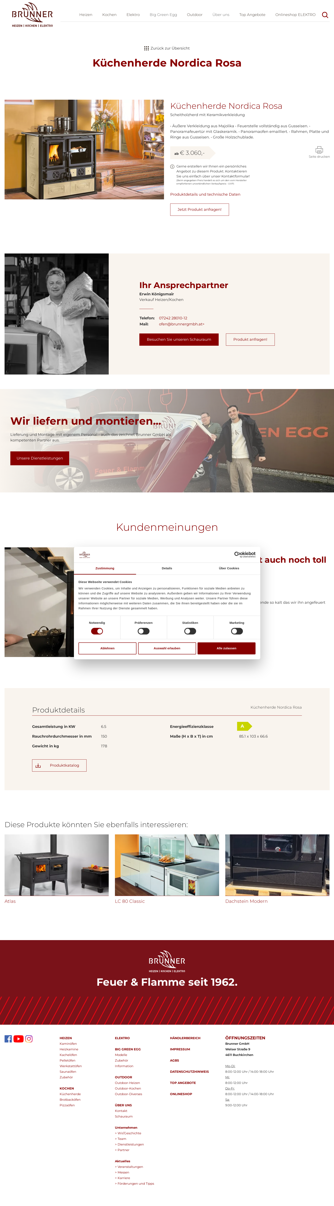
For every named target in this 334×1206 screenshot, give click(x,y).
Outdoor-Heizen (127, 1103)
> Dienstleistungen (129, 1165)
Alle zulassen (226, 648)
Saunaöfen (68, 1092)
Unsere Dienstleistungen (40, 479)
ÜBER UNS (123, 1126)
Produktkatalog (64, 786)
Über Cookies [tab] (229, 568)
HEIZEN (66, 1059)
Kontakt (121, 1131)
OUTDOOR (123, 1098)
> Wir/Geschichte (128, 1154)
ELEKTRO (122, 1059)
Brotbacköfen (70, 1120)
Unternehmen (126, 1148)
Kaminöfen (68, 1064)
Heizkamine (69, 1070)
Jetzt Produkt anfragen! (200, 209)
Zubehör (66, 1098)
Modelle (121, 1076)
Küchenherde (70, 1115)
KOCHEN (67, 1109)
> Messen (122, 1193)
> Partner (122, 1171)
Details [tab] (167, 568)
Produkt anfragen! (250, 360)
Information (124, 1087)
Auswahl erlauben (167, 648)
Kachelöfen (68, 1076)
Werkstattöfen (71, 1087)
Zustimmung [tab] (104, 568)
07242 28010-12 (173, 339)
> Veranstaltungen (129, 1187)
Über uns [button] (220, 14)
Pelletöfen (67, 1081)
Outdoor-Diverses (128, 1115)
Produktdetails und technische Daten (205, 194)
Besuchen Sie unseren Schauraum (179, 360)
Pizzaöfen (67, 1126)
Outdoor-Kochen (128, 1109)
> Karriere (122, 1199)
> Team (120, 1159)
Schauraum (124, 1137)
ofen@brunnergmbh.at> (181, 345)
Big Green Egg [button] (163, 14)
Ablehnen (107, 648)
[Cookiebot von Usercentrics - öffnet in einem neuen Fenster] (237, 554)
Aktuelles (122, 1182)
